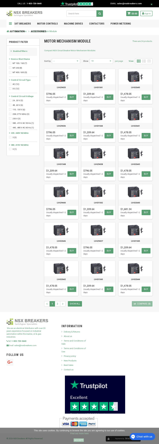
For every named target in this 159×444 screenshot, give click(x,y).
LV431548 (61, 164)
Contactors (96, 23)
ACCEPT (78, 440)
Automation (17, 31)
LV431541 (98, 87)
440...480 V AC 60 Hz (23, 127)
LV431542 (98, 203)
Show (85, 61)
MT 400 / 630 (20, 72)
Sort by (47, 61)
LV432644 (135, 279)
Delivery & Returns (72, 332)
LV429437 (98, 241)
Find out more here (79, 433)
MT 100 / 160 (20, 63)
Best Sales (68, 365)
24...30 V (18, 100)
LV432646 (61, 241)
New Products (70, 360)
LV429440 (61, 203)
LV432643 (135, 164)
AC (16, 84)
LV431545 (135, 241)
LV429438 (98, 164)
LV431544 (98, 126)
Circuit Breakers (20, 23)
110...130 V (19, 109)
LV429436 (61, 126)
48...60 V (18, 105)
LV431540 (98, 279)
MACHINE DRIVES (73, 23)
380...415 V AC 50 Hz (23, 123)
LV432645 (135, 87)
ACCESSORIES (38, 31)
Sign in (146, 13)
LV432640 (135, 203)
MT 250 (17, 68)
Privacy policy (70, 356)
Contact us (68, 369)
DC (16, 88)
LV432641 (135, 126)
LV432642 (61, 279)
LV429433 (61, 87)
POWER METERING (121, 23)
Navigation (10, 23)
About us (68, 336)
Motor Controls (47, 23)
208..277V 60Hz (21, 114)
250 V (16, 118)
